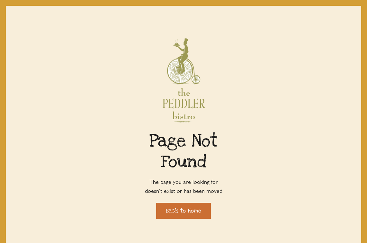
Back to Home (183, 210)
